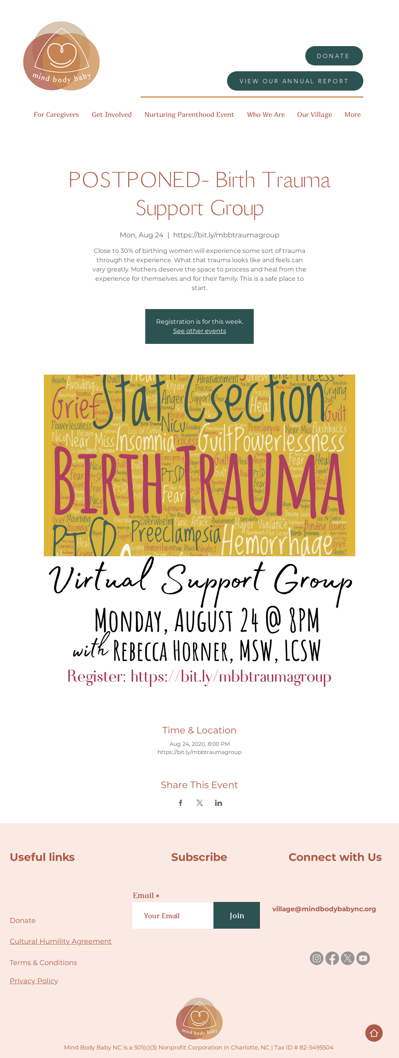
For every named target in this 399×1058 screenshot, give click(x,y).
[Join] (236, 915)
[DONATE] (334, 55)
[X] (347, 958)
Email (143, 895)
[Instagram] (316, 958)
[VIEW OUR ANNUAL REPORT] (295, 81)
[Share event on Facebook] (180, 803)
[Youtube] (363, 958)
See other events (199, 331)
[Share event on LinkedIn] (218, 803)
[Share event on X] (199, 803)
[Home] (374, 1033)
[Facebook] (332, 958)
